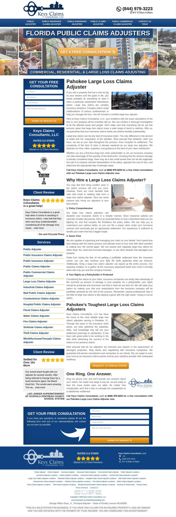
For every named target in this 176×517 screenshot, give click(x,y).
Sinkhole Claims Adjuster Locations (77, 481)
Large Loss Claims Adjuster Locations (42, 478)
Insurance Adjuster (68, 472)
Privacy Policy (142, 485)
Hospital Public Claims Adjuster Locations (101, 478)
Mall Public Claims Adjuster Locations (132, 478)
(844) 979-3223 (134, 8)
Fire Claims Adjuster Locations (104, 481)
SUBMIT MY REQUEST (44, 121)
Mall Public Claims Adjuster (39, 293)
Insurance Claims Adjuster (86, 472)
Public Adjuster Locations (130, 472)
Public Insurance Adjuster (76, 22)
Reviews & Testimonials (126, 485)
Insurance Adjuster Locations (46, 475)
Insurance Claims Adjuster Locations (94, 475)
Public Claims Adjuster (98, 22)
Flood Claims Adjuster (36, 310)
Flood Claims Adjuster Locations (39, 485)
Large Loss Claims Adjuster (39, 281)
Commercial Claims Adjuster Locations (123, 475)
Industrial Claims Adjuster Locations (71, 478)
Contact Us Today (145, 22)
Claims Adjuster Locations (69, 475)
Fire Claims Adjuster (35, 321)
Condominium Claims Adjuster (41, 298)
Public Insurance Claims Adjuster (51, 22)
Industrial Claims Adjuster (38, 287)
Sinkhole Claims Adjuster (38, 327)
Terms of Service (82, 488)
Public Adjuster (30, 22)
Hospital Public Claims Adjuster (42, 304)
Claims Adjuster (53, 472)
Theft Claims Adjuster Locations (64, 485)
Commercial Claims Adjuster (108, 472)
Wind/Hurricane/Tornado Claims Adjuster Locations (96, 485)
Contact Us (94, 488)
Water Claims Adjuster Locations (129, 481)
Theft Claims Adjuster (36, 333)
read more (39, 228)
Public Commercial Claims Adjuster (122, 22)
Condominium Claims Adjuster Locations (48, 481)
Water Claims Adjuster (36, 316)
